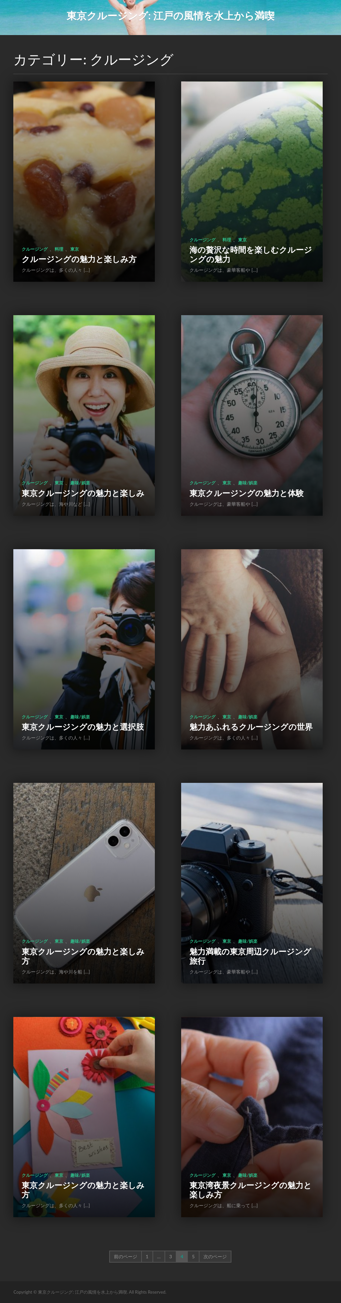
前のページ (125, 1256)
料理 (59, 249)
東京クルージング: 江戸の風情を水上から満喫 (170, 15)
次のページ (215, 1256)
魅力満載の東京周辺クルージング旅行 (250, 955)
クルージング (35, 249)
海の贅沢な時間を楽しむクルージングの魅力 (250, 254)
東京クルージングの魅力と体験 (246, 493)
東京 (74, 249)
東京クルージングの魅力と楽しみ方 (83, 955)
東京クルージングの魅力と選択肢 (83, 726)
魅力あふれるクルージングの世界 (251, 726)
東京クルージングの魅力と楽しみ (83, 493)
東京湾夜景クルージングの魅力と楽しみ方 (250, 1189)
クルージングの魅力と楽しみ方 (79, 259)
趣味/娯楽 (80, 482)
